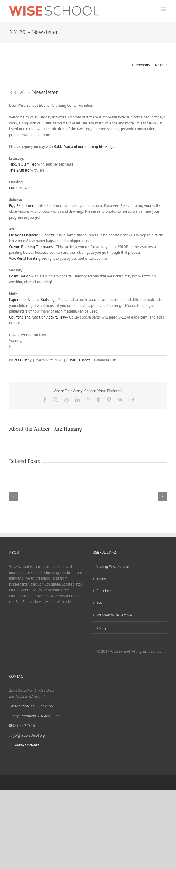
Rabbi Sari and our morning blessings (84, 146)
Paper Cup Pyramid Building (31, 299)
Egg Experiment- (23, 205)
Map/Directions (27, 745)
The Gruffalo (19, 170)
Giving (101, 627)
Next (159, 64)
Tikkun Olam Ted (22, 164)
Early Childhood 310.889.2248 (34, 715)
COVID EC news (78, 360)
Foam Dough (19, 276)
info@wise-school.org (27, 735)
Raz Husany (23, 360)
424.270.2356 (22, 725)
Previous (143, 64)
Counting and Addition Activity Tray (37, 317)
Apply (101, 578)
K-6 (99, 603)
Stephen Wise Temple (114, 615)
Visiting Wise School (112, 566)
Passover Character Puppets (31, 235)
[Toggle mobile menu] (164, 9)
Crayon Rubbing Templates (31, 246)
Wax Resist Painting (24, 258)
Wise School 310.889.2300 (31, 706)
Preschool (104, 590)
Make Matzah (19, 187)
